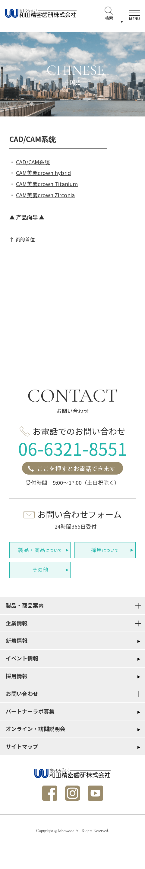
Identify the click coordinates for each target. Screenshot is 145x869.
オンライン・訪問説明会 (35, 728)
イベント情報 (22, 658)
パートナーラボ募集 (30, 711)
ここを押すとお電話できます (76, 468)
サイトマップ (22, 746)
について (40, 550)
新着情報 (16, 640)
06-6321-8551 (72, 448)
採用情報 (16, 676)
